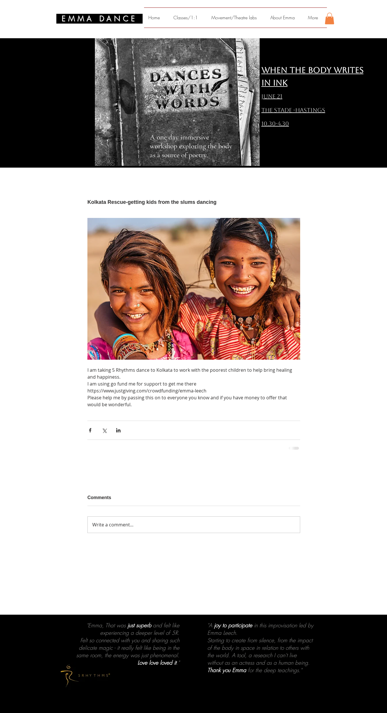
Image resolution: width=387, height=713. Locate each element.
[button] (329, 18)
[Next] (354, 665)
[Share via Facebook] (90, 430)
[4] (201, 701)
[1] (186, 701)
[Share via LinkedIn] (118, 430)
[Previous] (32, 665)
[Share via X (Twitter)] (104, 430)
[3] (196, 701)
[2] (191, 701)
